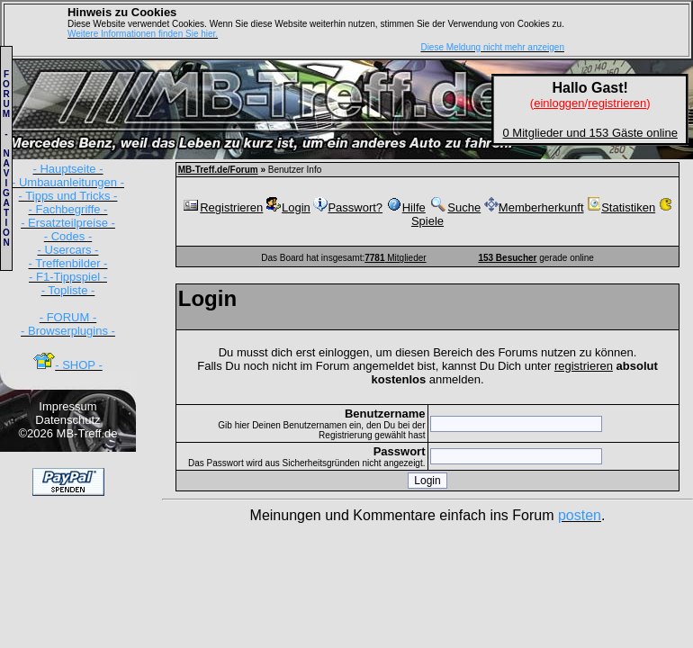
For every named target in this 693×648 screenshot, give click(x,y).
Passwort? (347, 207)
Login (288, 207)
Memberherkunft (534, 207)
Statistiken (621, 207)
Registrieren (222, 207)
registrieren (583, 366)
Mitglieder (395, 258)
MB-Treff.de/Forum (218, 170)
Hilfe (406, 207)
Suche (454, 207)
